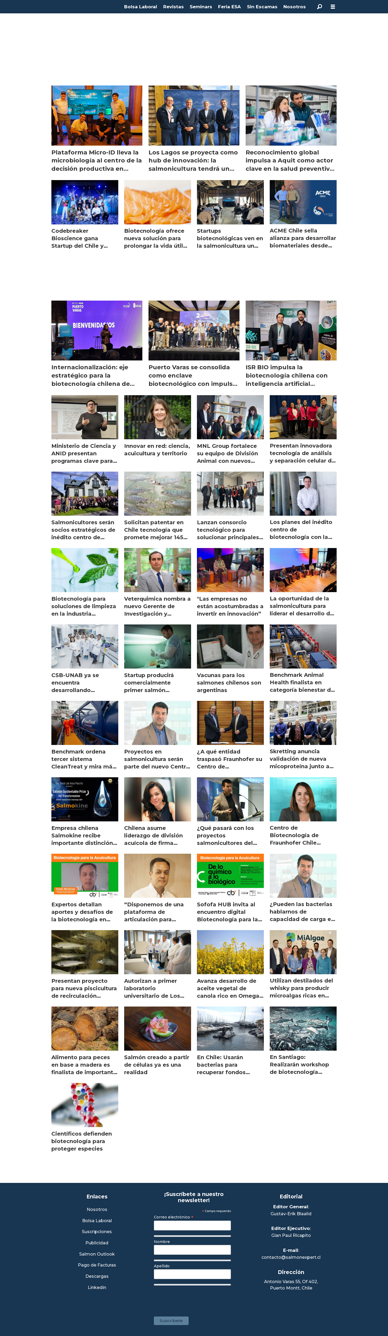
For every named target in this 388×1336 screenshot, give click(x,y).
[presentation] (194, 1298)
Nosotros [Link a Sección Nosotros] (97, 1209)
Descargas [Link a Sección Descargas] (97, 1276)
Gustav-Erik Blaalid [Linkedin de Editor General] (291, 1213)
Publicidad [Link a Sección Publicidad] (96, 1243)
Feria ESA (229, 6)
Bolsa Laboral (140, 6)
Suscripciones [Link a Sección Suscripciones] (97, 1232)
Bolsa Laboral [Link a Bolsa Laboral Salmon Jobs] (97, 1221)
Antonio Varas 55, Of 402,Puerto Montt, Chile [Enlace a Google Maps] (291, 1285)
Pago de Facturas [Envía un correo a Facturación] (97, 1265)
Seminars (201, 6)
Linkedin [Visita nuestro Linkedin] (97, 1288)
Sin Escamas (262, 6)
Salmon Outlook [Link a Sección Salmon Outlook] (97, 1254)
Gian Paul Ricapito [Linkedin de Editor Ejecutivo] (291, 1235)
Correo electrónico (173, 1217)
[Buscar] (319, 6)
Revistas (173, 6)
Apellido (162, 1266)
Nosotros (294, 6)
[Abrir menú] (333, 7)
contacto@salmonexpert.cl (291, 1257)
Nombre (162, 1241)
